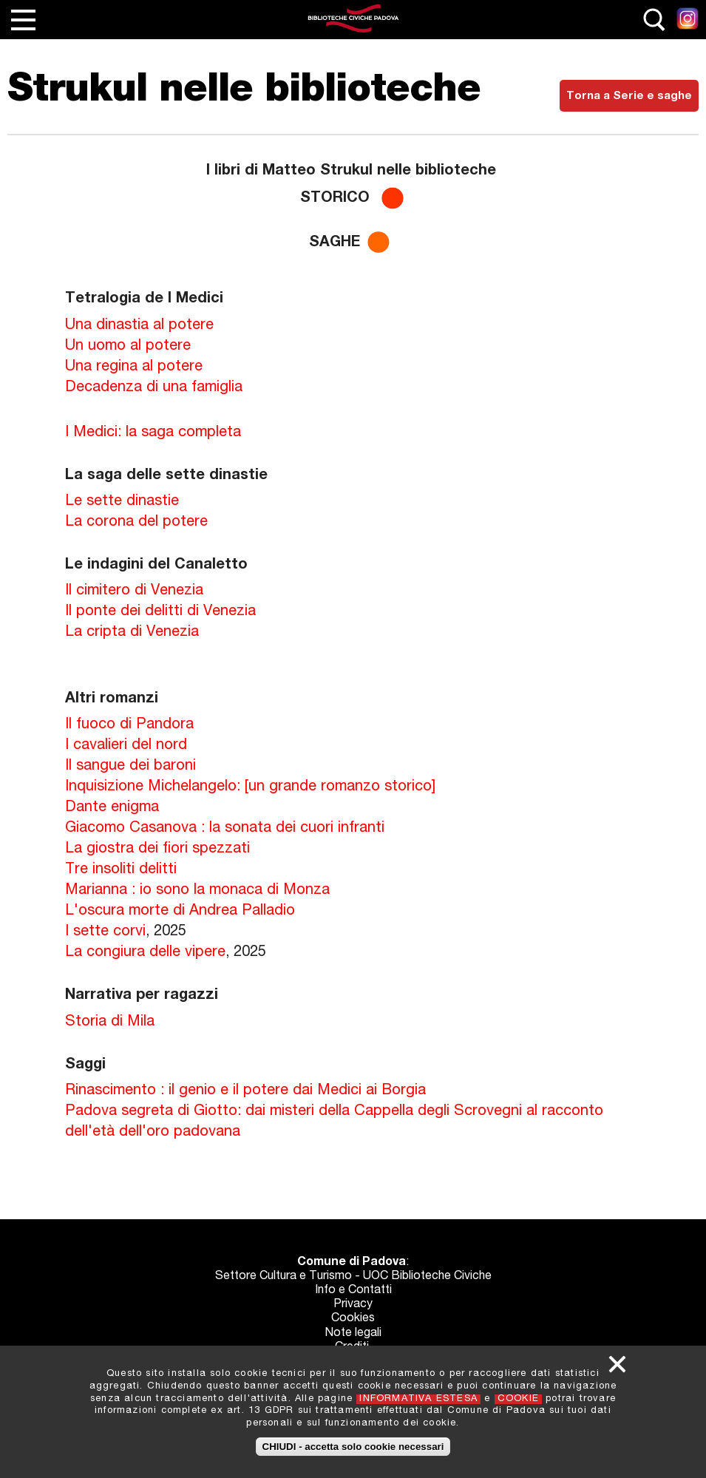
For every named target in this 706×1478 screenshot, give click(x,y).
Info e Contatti (353, 1291)
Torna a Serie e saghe (629, 96)
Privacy (353, 1305)
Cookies (353, 1319)
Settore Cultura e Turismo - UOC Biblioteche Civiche (353, 1277)
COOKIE (518, 1399)
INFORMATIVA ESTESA (418, 1399)
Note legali (353, 1334)
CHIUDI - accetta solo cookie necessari (353, 1446)
